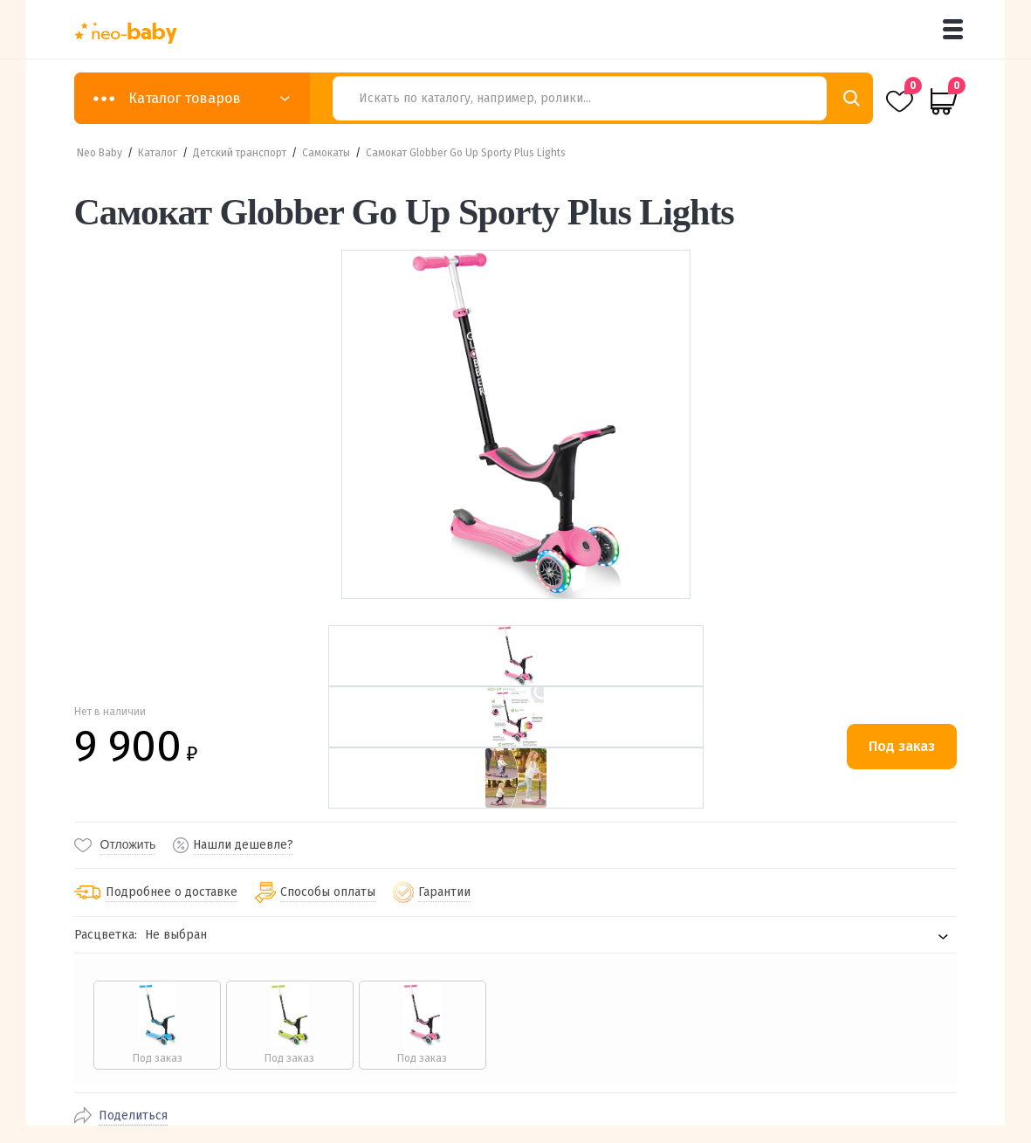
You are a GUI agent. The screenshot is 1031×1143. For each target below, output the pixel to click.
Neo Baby (99, 153)
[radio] (156, 1025)
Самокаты (326, 153)
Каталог (157, 153)
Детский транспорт (239, 153)
